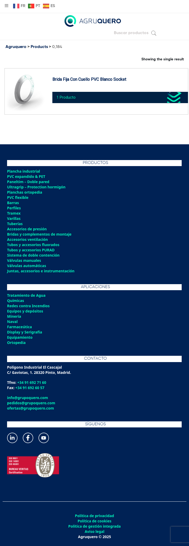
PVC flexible (18, 197)
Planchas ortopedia (24, 192)
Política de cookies (94, 521)
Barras (13, 202)
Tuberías (15, 223)
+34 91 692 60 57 (30, 387)
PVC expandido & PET (26, 176)
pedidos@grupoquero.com (31, 402)
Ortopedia (16, 342)
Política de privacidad (94, 516)
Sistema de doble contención (33, 255)
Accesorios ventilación (27, 239)
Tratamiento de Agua (26, 295)
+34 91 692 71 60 (31, 382)
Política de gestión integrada (94, 526)
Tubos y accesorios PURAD (31, 249)
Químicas (15, 300)
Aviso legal (94, 531)
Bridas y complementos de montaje (39, 234)
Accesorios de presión (27, 228)
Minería (14, 316)
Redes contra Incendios (28, 305)
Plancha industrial (23, 171)
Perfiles (14, 207)
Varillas (13, 218)
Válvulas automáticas (26, 265)
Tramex (14, 213)
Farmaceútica (19, 326)
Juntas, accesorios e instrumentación (40, 270)
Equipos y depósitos (25, 311)
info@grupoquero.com (27, 397)
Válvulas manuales (24, 260)
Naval (12, 321)
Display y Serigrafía (24, 332)
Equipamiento (19, 337)
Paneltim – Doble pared (28, 181)
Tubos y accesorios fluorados (33, 244)
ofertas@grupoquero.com (30, 408)
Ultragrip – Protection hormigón (36, 186)
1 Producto (66, 97)
